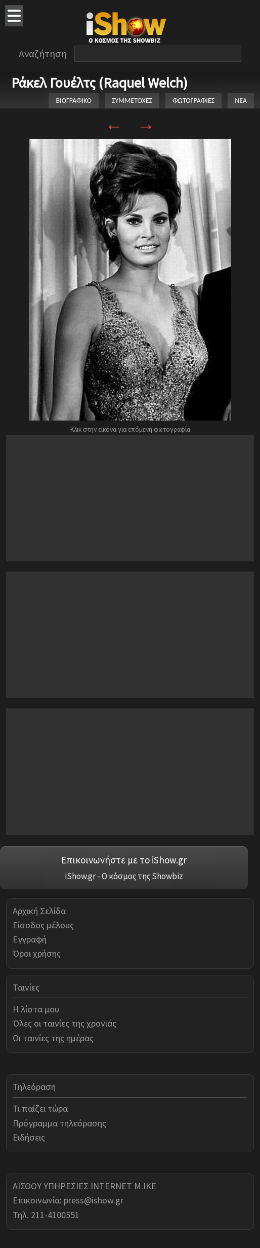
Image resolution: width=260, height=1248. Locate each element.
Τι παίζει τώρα (40, 1108)
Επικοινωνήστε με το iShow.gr (124, 860)
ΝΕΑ (241, 100)
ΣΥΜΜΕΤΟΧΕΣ (132, 100)
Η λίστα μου (36, 1009)
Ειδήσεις (29, 1137)
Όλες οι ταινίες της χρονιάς (64, 1023)
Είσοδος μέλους (43, 925)
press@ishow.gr (93, 1200)
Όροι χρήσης (37, 953)
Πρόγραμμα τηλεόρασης (59, 1123)
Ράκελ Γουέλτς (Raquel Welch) (99, 82)
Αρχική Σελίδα (39, 911)
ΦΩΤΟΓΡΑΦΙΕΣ (193, 100)
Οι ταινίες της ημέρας (53, 1038)
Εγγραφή (30, 939)
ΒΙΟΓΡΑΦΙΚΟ (74, 100)
